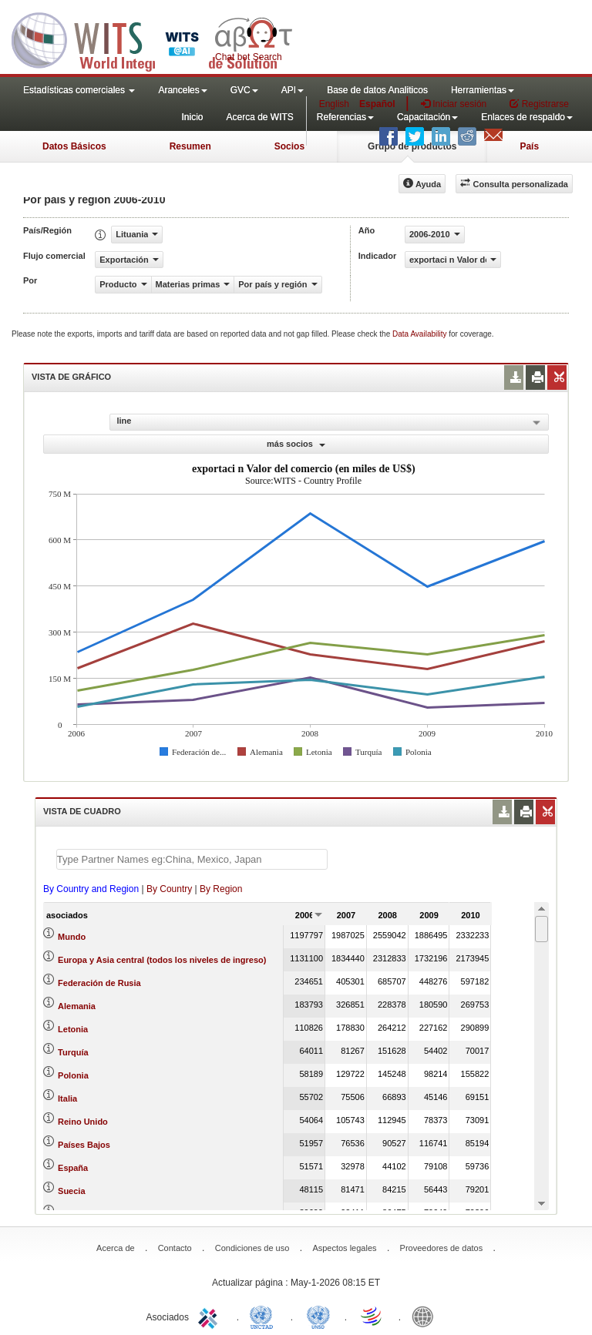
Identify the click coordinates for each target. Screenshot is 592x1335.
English (334, 104)
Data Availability (420, 334)
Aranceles (182, 90)
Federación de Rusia (99, 983)
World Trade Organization (372, 1315)
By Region (221, 889)
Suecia (71, 1191)
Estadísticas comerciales (79, 90)
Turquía (73, 1052)
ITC (210, 1315)
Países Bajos (84, 1144)
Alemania (77, 1006)
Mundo (72, 936)
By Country (169, 889)
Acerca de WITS (259, 117)
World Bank (426, 1315)
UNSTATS (318, 1315)
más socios (296, 443)
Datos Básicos (74, 146)
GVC (244, 90)
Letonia (73, 1029)
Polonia (73, 1075)
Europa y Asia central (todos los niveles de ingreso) (162, 959)
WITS (154, 38)
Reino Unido (83, 1121)
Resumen (190, 146)
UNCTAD (264, 1315)
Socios (289, 146)
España (73, 1167)
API (292, 90)
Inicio (192, 117)
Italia (67, 1098)
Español (377, 104)
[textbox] (192, 859)
